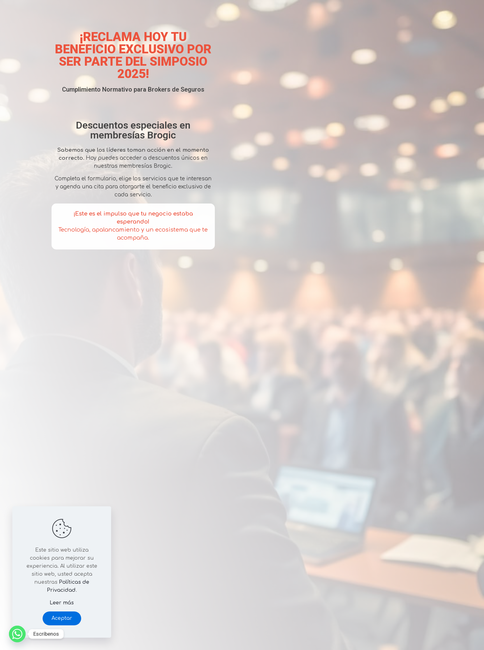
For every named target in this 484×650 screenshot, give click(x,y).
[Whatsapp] (17, 634)
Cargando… (327, 324)
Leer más (62, 603)
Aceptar (62, 618)
